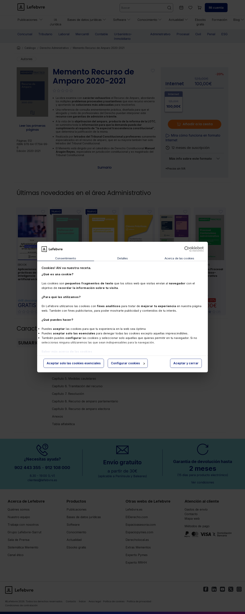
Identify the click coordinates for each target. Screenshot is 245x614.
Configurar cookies (128, 363)
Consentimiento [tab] (65, 258)
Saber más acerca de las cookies (67, 351)
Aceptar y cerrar (186, 363)
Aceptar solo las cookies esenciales (74, 363)
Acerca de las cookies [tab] (179, 258)
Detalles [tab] (122, 258)
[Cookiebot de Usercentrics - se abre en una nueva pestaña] (187, 249)
